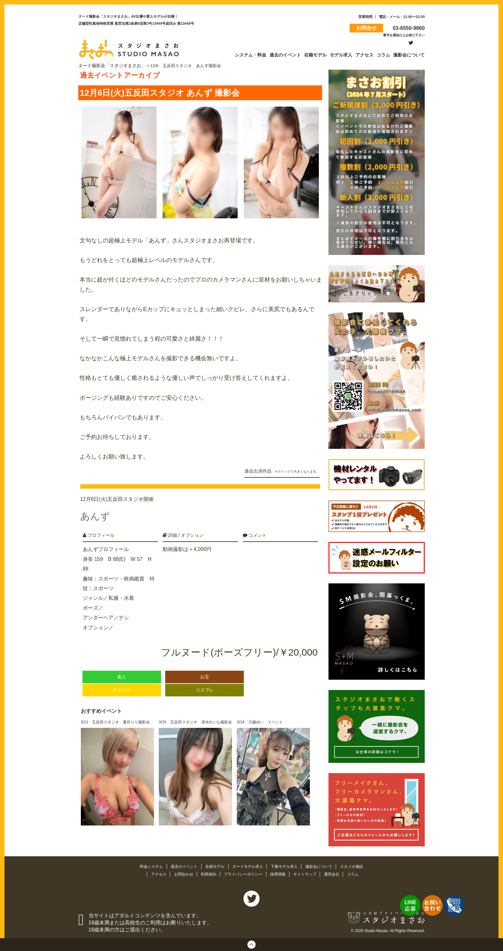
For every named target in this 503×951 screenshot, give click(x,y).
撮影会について (324, 865)
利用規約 (206, 872)
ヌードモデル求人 (248, 865)
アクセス (153, 872)
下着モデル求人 (287, 865)
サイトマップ (308, 872)
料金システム (145, 865)
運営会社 (337, 872)
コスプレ (205, 683)
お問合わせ (180, 872)
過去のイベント (180, 865)
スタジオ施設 (358, 865)
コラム (359, 872)
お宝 (204, 669)
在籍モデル (213, 865)
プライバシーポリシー (243, 872)
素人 (121, 669)
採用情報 (280, 872)
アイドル (122, 683)
